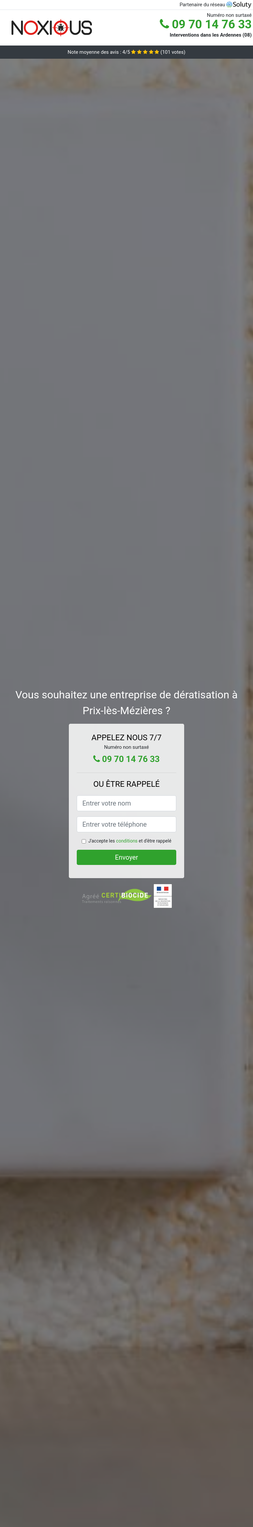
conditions (126, 840)
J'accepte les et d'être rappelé (129, 840)
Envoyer (126, 857)
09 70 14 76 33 (206, 24)
